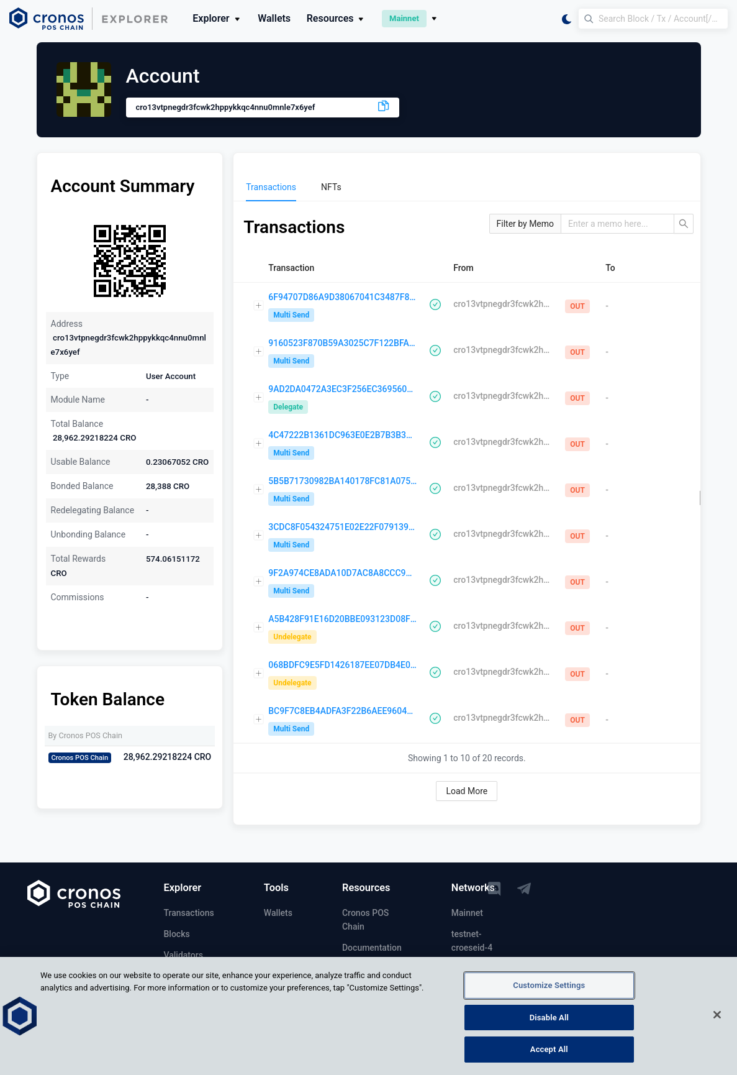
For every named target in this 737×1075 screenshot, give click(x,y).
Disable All (549, 1023)
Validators (183, 955)
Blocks (177, 934)
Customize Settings (549, 990)
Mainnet (467, 913)
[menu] (466, 187)
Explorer (217, 18)
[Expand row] (259, 306)
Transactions (189, 913)
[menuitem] (271, 187)
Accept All (549, 1055)
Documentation (372, 948)
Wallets (274, 18)
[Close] (717, 1020)
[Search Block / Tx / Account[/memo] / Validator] (653, 19)
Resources (336, 18)
